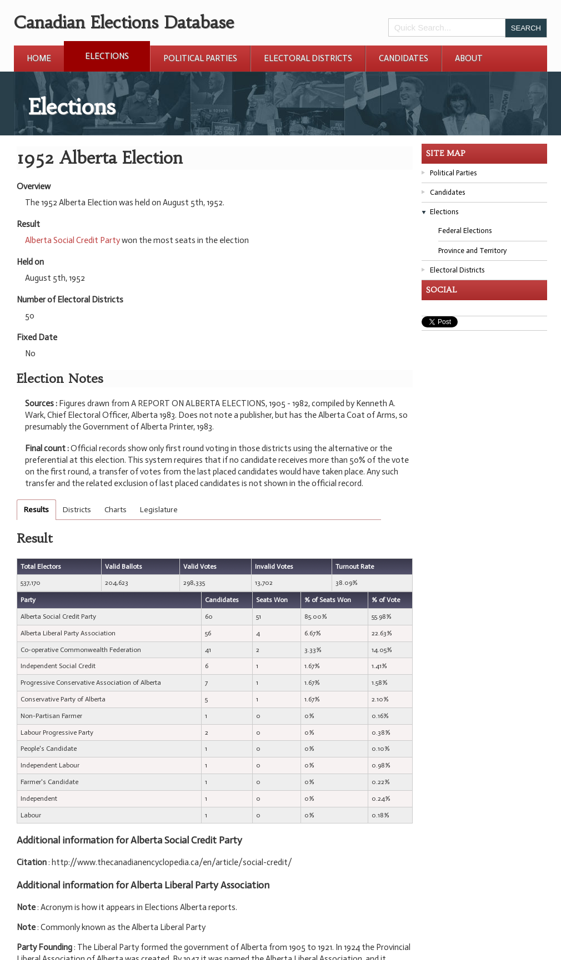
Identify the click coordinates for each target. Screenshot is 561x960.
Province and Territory (472, 250)
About (469, 58)
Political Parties (200, 58)
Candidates (403, 58)
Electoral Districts (308, 58)
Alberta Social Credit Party (72, 240)
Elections (107, 56)
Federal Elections (465, 230)
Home (39, 58)
